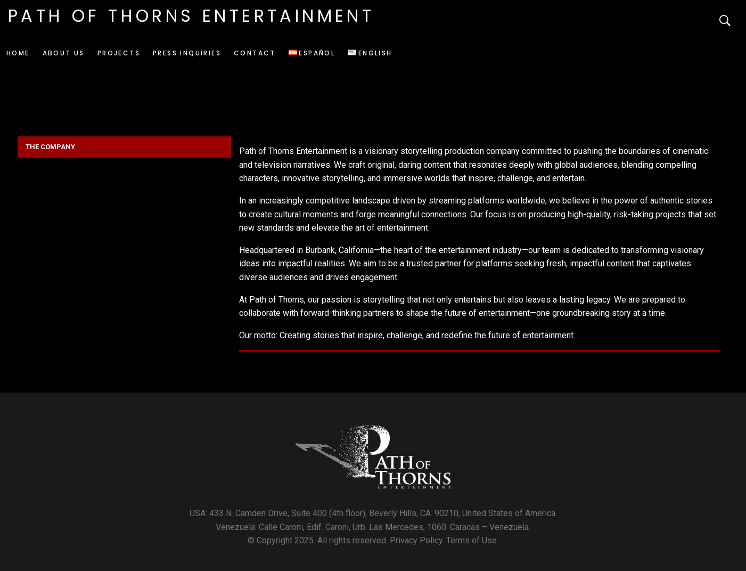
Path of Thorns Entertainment (191, 16)
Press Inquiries (187, 53)
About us (64, 53)
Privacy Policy (416, 540)
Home (18, 53)
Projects (118, 53)
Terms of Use (471, 540)
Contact (255, 53)
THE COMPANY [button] (50, 147)
